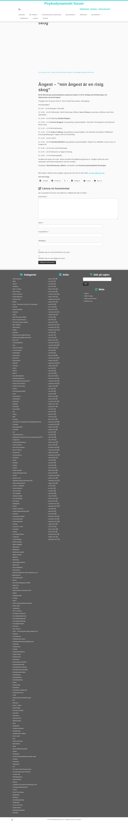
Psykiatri (15, 649)
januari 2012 (51, 531)
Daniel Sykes (16, 355)
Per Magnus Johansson (19, 613)
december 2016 (52, 421)
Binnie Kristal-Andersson (19, 319)
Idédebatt (15, 462)
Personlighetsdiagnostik (19, 618)
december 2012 (52, 516)
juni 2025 (50, 281)
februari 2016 (52, 442)
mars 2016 (51, 439)
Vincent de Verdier (18, 805)
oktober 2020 (52, 347)
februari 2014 (52, 498)
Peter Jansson (16, 628)
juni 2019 (50, 368)
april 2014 (51, 493)
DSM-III (15, 370)
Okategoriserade (17, 595)
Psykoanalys (16, 659)
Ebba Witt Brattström (18, 376)
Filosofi (15, 414)
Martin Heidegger (17, 544)
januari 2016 (51, 444)
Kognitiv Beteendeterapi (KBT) (21, 511)
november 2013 (52, 503)
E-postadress (43, 232)
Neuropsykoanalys (18, 577)
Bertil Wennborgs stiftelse (64, 72)
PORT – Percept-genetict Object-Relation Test (25, 631)
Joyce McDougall (17, 498)
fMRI (14, 416)
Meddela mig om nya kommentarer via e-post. (54, 252)
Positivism (15, 634)
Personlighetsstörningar (19, 621)
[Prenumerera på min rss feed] (20, 11)
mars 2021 (51, 337)
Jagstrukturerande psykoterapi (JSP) (23, 480)
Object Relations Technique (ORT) (22, 590)
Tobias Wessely (17, 779)
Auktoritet (15, 312)
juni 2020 (50, 350)
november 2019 (52, 358)
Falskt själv (16, 406)
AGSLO (15, 284)
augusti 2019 (51, 365)
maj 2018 (50, 391)
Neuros (15, 580)
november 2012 (52, 519)
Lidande (15, 531)
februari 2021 (52, 340)
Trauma (15, 789)
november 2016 (52, 424)
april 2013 (51, 511)
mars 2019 (51, 373)
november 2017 (52, 401)
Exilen (14, 393)
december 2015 (52, 447)
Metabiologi (16, 559)
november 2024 (52, 294)
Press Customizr (76, 819)
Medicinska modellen (18, 552)
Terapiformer (16, 764)
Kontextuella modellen (19, 516)
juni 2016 (50, 432)
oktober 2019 (52, 360)
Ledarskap (15, 529)
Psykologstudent (17, 677)
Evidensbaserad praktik (19, 391)
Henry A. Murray (17, 450)
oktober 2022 (52, 314)
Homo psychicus (17, 455)
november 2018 (52, 381)
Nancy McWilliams (18, 567)
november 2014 (52, 475)
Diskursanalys (16, 360)
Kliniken (15, 506)
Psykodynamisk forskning (19, 667)
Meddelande (16, 549)
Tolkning (15, 782)
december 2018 (52, 378)
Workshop (15, 812)
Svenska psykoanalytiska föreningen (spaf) (24, 756)
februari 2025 (52, 289)
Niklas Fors (16, 585)
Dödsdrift (15, 363)
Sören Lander (16, 736)
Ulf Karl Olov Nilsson (18, 792)
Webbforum (24, 20)
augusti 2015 (51, 457)
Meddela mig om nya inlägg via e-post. (51, 258)
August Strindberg (17, 309)
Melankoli (15, 557)
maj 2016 (50, 434)
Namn (41, 223)
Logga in (86, 293)
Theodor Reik (16, 774)
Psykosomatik (16, 685)
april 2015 (51, 465)
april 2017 (51, 414)
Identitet (15, 465)
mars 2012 (51, 526)
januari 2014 (51, 501)
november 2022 (52, 312)
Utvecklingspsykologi (18, 800)
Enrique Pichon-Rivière (19, 386)
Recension (15, 702)
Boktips (15, 330)
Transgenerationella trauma (20, 787)
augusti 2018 (51, 386)
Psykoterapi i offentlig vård (20, 690)
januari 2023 (51, 309)
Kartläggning (16, 503)
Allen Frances (16, 291)
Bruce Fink (16, 340)
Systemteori (16, 761)
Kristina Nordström (18, 521)
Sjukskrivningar (17, 720)
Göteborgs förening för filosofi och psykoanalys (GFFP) (28, 437)
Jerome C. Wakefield (18, 485)
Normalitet (15, 588)
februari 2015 (52, 470)
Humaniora (16, 457)
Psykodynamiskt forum (64, 4)
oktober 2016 (52, 427)
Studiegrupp (16, 754)
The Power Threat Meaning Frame (22, 769)
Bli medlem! (33, 17)
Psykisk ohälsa (17, 654)
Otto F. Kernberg (17, 611)
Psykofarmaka (16, 674)
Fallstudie (15, 404)
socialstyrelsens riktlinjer (19, 733)
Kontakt (45, 20)
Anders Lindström (17, 294)
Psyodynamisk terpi (18, 692)
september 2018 (52, 383)
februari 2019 (52, 376)
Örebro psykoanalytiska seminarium (22, 603)
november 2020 (52, 345)
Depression (16, 358)
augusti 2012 (51, 524)
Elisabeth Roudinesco (18, 378)
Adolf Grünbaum (17, 278)
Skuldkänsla (16, 725)
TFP (14, 766)
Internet (15, 475)
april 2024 (51, 304)
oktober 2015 (52, 452)
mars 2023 (51, 307)
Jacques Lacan (17, 478)
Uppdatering (16, 794)
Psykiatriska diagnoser (19, 651)
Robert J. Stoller (17, 705)
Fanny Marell (16, 409)
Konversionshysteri (18, 519)
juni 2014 (50, 488)
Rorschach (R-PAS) (18, 710)
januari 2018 (51, 399)
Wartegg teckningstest (19, 810)
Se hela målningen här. (97, 173)
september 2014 (52, 480)
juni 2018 (50, 388)
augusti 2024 (51, 301)
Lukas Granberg (17, 539)
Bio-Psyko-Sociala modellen (20, 322)
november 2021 (52, 327)
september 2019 (52, 363)
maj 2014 (50, 490)
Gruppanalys (16, 439)
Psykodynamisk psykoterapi (51, 17)
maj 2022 (50, 317)
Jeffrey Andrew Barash (19, 483)
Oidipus (15, 593)
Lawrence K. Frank (18, 526)
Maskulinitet (16, 547)
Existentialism (16, 399)
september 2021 (52, 330)
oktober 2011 (52, 536)
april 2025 (51, 286)
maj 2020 (50, 353)
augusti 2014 (51, 483)
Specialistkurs (70, 17)
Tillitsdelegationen (17, 777)
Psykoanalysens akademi (19, 662)
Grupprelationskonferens (19, 442)
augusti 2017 (51, 406)
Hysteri (14, 460)
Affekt (14, 281)
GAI (14, 432)
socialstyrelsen (17, 731)
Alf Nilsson (15, 286)
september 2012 (52, 521)
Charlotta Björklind (18, 342)
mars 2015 (51, 467)
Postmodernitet (17, 636)
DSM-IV (15, 373)
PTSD (14, 695)
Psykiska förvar (17, 657)
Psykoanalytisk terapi (18, 664)
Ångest (53, 72)
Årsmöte (15, 307)
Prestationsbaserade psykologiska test (23, 641)
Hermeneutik (16, 452)
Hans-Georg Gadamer (19, 447)
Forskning (15, 424)
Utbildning (15, 797)
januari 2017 (51, 419)
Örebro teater (16, 605)
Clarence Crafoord (18, 347)
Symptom (15, 759)
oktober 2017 (52, 404)
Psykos (15, 682)
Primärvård (16, 644)
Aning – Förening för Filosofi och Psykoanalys (25, 304)
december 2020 (52, 342)
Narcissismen (16, 570)
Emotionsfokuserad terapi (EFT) (21, 381)
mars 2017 (51, 416)
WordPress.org (88, 301)
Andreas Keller (17, 299)
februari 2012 (52, 529)
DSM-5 (14, 368)
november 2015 (52, 450)
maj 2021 (50, 335)
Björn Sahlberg (17, 324)
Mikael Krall (16, 565)
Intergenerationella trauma (20, 473)
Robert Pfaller (16, 708)
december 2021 (52, 324)
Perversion (16, 626)
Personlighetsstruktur (18, 623)
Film (14, 411)
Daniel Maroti (16, 353)
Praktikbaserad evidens (19, 639)
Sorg (14, 738)
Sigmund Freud (17, 718)
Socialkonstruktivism (18, 728)
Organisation (16, 608)
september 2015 (52, 455)
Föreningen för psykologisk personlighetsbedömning (27, 421)
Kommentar (42, 196)
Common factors (17, 350)
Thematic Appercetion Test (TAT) (21, 771)
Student (15, 751)
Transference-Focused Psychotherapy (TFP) (25, 784)
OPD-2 (14, 600)
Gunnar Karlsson (17, 444)
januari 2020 (51, 355)
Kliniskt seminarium (18, 508)
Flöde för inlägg (88, 296)
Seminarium (16, 715)
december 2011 (52, 534)
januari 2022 (51, 322)
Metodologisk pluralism (19, 562)
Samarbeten (96, 17)
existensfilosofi (17, 396)
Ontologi (15, 598)
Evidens (15, 388)
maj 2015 (50, 462)
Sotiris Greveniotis (18, 741)
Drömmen (15, 365)
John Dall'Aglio (17, 493)
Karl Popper (16, 501)
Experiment (16, 401)
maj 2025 (50, 284)
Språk (14, 746)
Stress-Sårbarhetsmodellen (20, 748)
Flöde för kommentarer (90, 298)
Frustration (16, 429)
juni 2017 (50, 409)
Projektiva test (16, 646)
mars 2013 (51, 513)
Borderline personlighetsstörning (21, 335)
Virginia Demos (17, 807)
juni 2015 (50, 460)
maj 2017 (50, 411)
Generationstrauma (18, 434)
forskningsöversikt (17, 427)
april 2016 (51, 437)
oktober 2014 (52, 478)
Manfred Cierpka (17, 542)
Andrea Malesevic (17, 296)
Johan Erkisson (17, 490)
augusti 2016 (51, 429)
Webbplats (42, 241)
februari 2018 (52, 396)
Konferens (15, 513)
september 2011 (52, 539)
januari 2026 (51, 278)
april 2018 (51, 393)
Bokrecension (16, 327)
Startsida (22, 17)
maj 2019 (50, 370)
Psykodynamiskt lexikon (19, 672)
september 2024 (52, 299)
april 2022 (51, 319)
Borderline (15, 332)
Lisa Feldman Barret (18, 534)
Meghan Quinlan (17, 554)
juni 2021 (50, 332)
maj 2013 (50, 508)
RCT (14, 700)
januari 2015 (51, 473)
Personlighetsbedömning (19, 616)
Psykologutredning (18, 680)
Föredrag (76, 72)
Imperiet (15, 467)
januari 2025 (51, 291)
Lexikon (35, 20)
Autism (14, 314)
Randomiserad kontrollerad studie (22, 697)
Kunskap (15, 524)
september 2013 (52, 506)
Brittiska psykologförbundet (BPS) (22, 337)
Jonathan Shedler (17, 496)
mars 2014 (51, 496)
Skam (14, 723)
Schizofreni (16, 713)
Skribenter (83, 17)
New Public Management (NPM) (21, 582)
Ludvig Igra (16, 536)
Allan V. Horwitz (17, 289)
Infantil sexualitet (17, 470)
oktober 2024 (52, 296)
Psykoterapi (16, 687)
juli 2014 (50, 485)
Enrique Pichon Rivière (19, 383)
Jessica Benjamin (17, 488)
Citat (14, 345)
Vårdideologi (16, 802)
